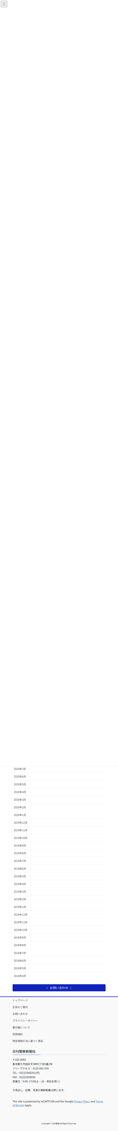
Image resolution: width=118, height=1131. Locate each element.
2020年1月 (20, 815)
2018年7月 (20, 953)
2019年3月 (20, 891)
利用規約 (18, 1034)
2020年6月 (20, 776)
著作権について (21, 1027)
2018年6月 (20, 960)
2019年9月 (20, 845)
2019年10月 (21, 838)
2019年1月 (20, 907)
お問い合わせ (20, 1014)
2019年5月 (20, 876)
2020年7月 (20, 769)
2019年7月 (20, 861)
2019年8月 (20, 853)
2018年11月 (21, 922)
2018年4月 (20, 976)
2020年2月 (20, 807)
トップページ (20, 1000)
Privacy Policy (82, 1101)
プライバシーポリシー (25, 1020)
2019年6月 (20, 868)
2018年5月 (20, 968)
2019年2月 (20, 899)
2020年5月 (20, 784)
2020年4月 (20, 792)
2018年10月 (21, 930)
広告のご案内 (20, 1007)
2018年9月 (20, 937)
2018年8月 (20, 945)
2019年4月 (20, 884)
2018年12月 (21, 914)
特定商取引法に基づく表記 (28, 1041)
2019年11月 (21, 830)
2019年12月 (21, 822)
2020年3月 (20, 799)
